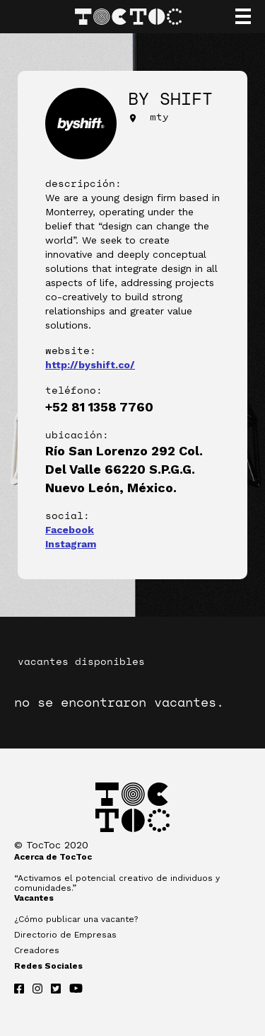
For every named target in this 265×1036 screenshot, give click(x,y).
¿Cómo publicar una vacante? (76, 919)
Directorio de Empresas (65, 935)
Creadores (36, 950)
